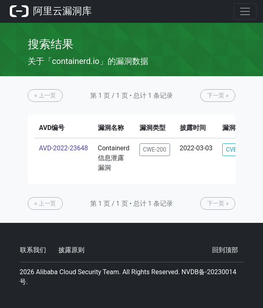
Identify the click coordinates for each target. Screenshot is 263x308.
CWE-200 (154, 149)
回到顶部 (225, 250)
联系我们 (33, 250)
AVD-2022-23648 (63, 148)
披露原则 (71, 250)
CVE (231, 149)
